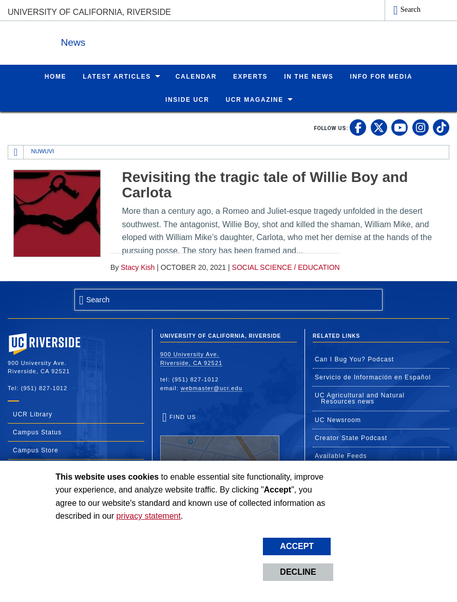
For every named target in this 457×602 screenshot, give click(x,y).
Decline (298, 572)
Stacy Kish (138, 267)
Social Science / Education (286, 267)
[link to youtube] (399, 127)
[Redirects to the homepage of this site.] (16, 151)
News (120, 40)
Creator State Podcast (351, 437)
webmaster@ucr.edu (211, 388)
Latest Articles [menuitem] (117, 76)
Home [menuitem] (55, 76)
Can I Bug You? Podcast (354, 358)
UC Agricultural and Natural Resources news (360, 398)
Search (411, 9)
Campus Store (36, 449)
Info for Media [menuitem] (381, 76)
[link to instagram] (420, 127)
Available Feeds (341, 455)
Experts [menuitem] (250, 76)
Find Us (219, 445)
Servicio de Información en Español (373, 376)
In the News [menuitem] (308, 76)
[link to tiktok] (441, 127)
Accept (297, 546)
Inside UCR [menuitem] (187, 99)
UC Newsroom (338, 419)
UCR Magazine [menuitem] (254, 99)
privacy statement (149, 516)
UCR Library (32, 413)
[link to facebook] (358, 127)
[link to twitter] (379, 127)
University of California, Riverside (89, 12)
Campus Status (37, 431)
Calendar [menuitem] (196, 76)
